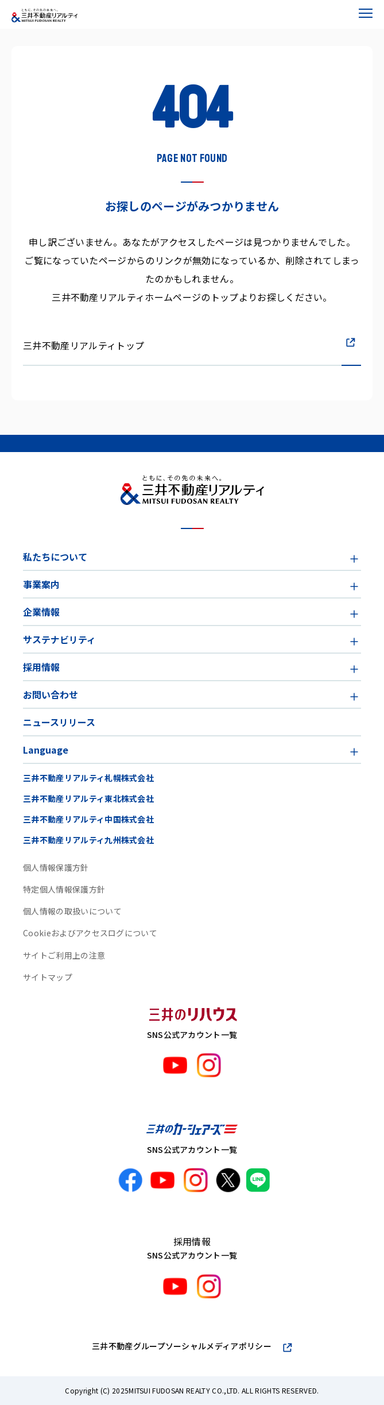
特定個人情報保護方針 (64, 889)
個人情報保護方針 (56, 867)
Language (45, 749)
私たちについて (55, 556)
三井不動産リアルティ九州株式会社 (88, 840)
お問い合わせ (50, 694)
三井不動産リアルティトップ (83, 345)
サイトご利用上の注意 (64, 955)
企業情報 (41, 612)
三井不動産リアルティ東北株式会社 (88, 798)
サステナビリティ (59, 639)
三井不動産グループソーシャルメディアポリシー (181, 1346)
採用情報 (41, 667)
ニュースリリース (59, 722)
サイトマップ (47, 977)
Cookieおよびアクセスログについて (90, 933)
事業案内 (41, 584)
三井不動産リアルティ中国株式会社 (88, 819)
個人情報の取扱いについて (72, 911)
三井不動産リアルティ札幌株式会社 (88, 777)
